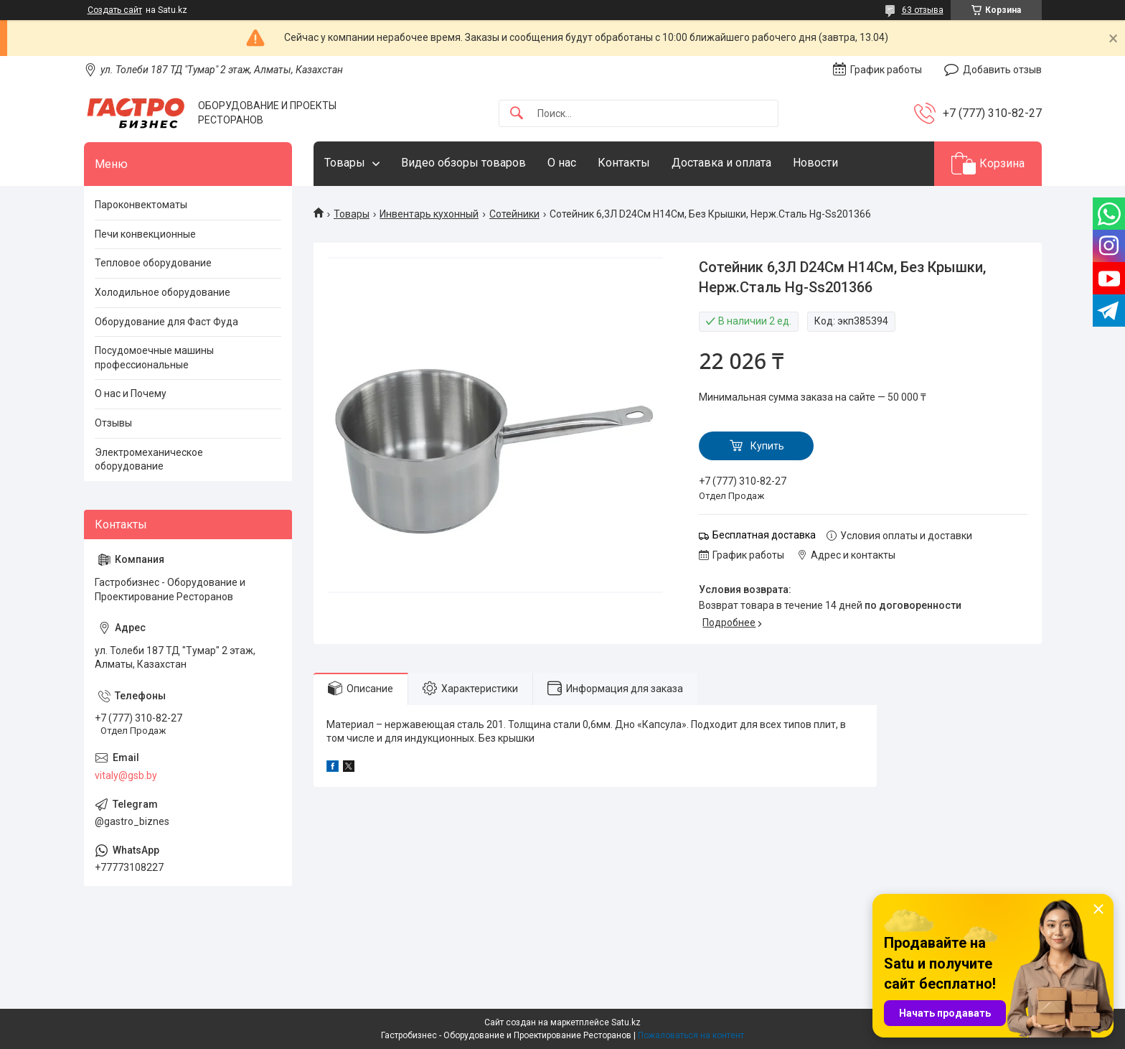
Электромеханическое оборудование (149, 459)
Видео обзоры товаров (463, 162)
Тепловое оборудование (153, 263)
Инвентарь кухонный (429, 214)
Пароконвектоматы (141, 204)
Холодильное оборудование (162, 292)
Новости (815, 162)
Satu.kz (626, 1022)
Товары (344, 162)
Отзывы (113, 423)
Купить (767, 446)
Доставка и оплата (721, 162)
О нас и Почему (130, 393)
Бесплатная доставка (764, 535)
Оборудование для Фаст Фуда (166, 321)
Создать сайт (115, 10)
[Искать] (517, 114)
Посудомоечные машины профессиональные (154, 357)
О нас (561, 162)
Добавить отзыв (1002, 69)
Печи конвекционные (145, 234)
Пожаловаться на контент (691, 1035)
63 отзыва (922, 10)
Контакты (624, 162)
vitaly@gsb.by (126, 775)
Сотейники (514, 214)
